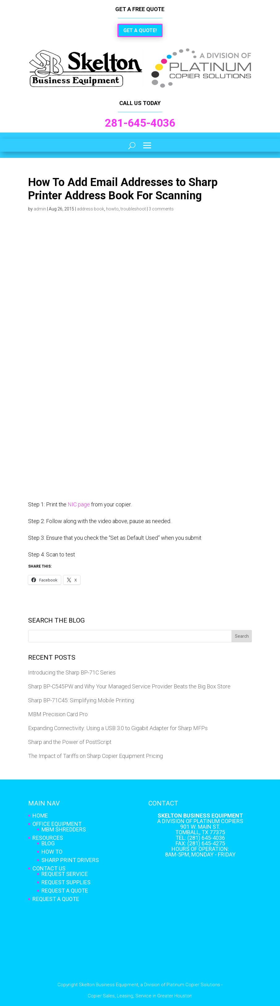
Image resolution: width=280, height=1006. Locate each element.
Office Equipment (57, 824)
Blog (48, 843)
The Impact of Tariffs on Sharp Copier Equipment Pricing (95, 756)
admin (40, 208)
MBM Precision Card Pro (58, 714)
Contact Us (49, 868)
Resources (47, 838)
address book (90, 208)
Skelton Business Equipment (200, 815)
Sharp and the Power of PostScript (70, 742)
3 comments (161, 208)
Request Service (64, 874)
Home (40, 815)
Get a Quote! (140, 30)
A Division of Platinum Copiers (200, 821)
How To (51, 851)
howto (112, 208)
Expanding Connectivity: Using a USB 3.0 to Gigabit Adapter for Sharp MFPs (118, 728)
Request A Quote (64, 890)
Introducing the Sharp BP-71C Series (72, 672)
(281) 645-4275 (206, 843)
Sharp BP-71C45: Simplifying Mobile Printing (81, 700)
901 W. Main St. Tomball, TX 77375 (200, 829)
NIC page (79, 504)
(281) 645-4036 (206, 838)
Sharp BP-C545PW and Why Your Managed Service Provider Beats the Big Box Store (129, 686)
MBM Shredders (63, 829)
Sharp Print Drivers (70, 860)
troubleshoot (133, 208)
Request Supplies (66, 882)
